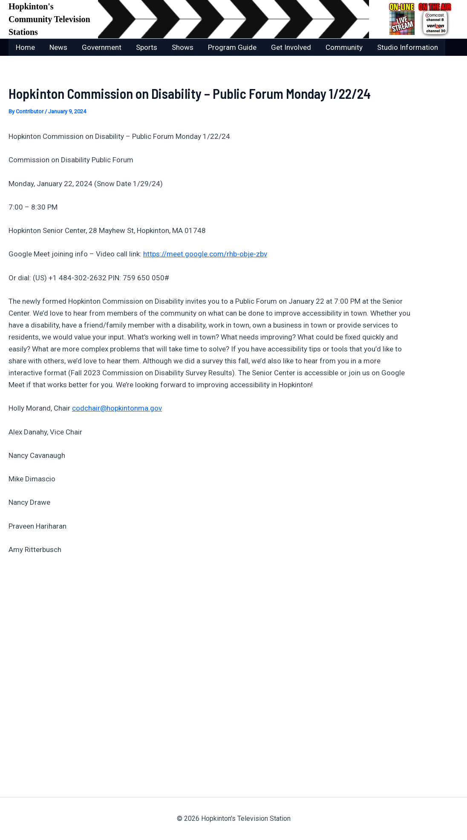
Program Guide (232, 47)
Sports (146, 47)
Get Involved (291, 47)
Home (25, 47)
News (58, 47)
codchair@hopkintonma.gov (117, 408)
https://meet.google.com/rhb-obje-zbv (205, 254)
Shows (182, 47)
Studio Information (407, 47)
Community (344, 47)
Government (101, 47)
